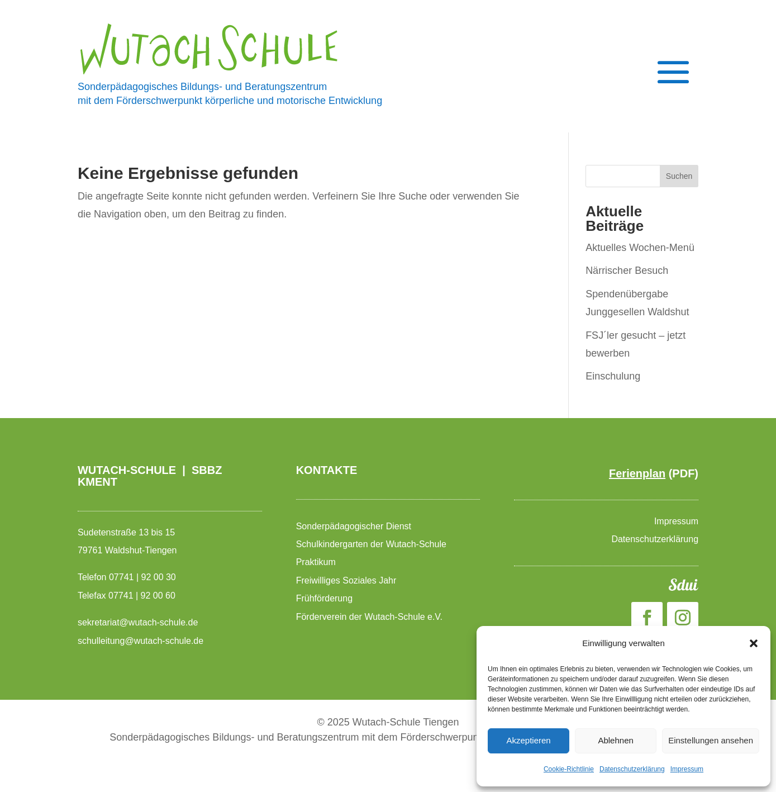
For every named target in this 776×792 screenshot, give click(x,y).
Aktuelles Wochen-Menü (639, 247)
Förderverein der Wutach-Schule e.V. (370, 617)
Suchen (679, 176)
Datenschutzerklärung (632, 769)
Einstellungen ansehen (710, 740)
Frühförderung (324, 598)
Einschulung (612, 376)
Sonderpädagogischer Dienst (355, 526)
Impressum (686, 769)
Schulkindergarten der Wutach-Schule (372, 544)
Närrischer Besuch (626, 270)
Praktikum (316, 562)
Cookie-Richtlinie (569, 769)
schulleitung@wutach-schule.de (140, 641)
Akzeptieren (528, 740)
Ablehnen (615, 740)
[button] (753, 643)
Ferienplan (637, 473)
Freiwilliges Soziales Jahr (347, 580)
